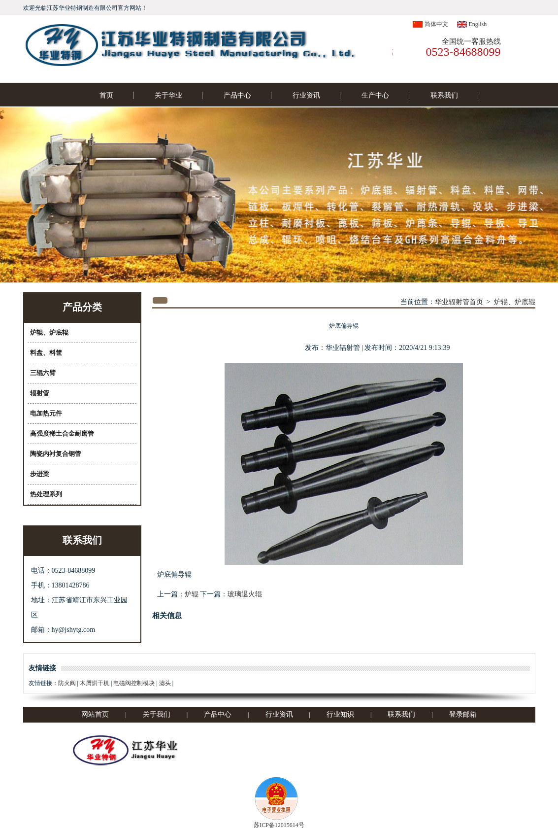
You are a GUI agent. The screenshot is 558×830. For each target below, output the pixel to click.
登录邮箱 (463, 714)
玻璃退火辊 (245, 594)
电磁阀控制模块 (134, 683)
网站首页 (95, 714)
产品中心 (237, 95)
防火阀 (67, 683)
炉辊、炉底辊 (514, 302)
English (478, 24)
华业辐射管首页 (459, 302)
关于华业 (168, 95)
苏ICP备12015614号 (279, 825)
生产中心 (375, 95)
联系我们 (444, 95)
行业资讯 (306, 95)
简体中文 (436, 24)
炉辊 (191, 594)
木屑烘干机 (94, 683)
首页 (106, 95)
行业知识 (340, 714)
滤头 (165, 683)
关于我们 (156, 714)
